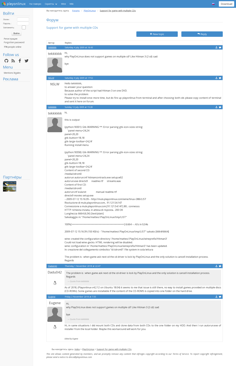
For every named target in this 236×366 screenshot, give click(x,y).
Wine (63, 3)
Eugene (51, 296)
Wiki (71, 3)
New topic (157, 34)
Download (226, 4)
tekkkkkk (52, 47)
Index (77, 349)
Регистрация (10, 38)
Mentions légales (12, 72)
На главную (35, 3)
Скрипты (49, 3)
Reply (202, 34)
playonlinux (14, 4)
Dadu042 (52, 266)
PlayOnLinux (90, 10)
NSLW (51, 77)
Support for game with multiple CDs (114, 349)
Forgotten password (14, 42)
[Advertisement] (16, 128)
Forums (76, 10)
